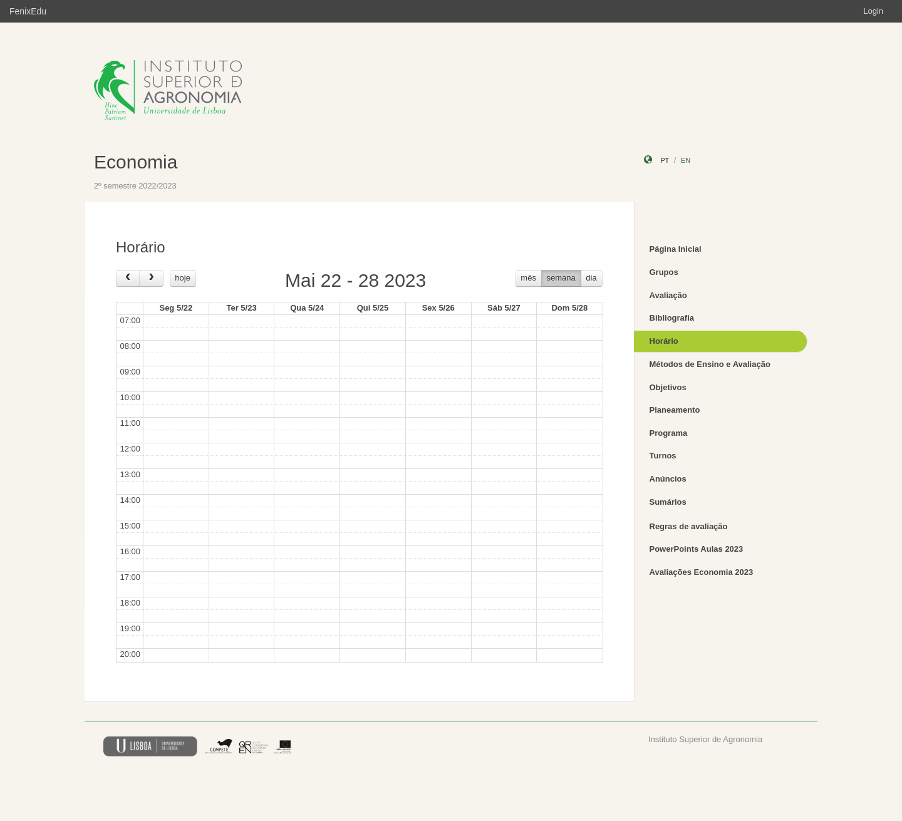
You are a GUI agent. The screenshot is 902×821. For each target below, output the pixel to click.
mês (528, 277)
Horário (664, 341)
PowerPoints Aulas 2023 (697, 549)
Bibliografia (672, 318)
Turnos (663, 455)
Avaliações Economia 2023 (702, 572)
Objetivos (668, 387)
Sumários (668, 502)
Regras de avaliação (689, 526)
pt (664, 160)
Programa (669, 433)
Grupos (664, 272)
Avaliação (668, 295)
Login (873, 11)
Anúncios (668, 478)
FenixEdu (27, 11)
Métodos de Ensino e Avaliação (710, 364)
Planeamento (675, 410)
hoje (182, 277)
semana (561, 277)
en (685, 160)
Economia (135, 162)
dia (591, 277)
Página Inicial (676, 249)
